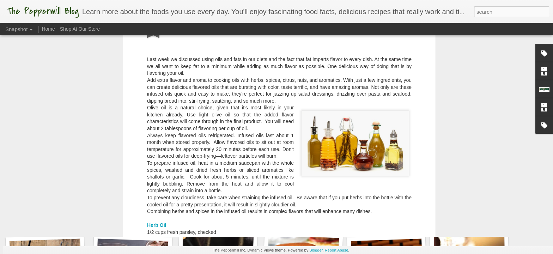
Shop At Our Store (80, 29)
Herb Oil (156, 122)
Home (48, 29)
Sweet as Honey (47, 221)
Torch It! (301, 221)
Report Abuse (336, 250)
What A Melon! (385, 217)
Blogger (315, 250)
